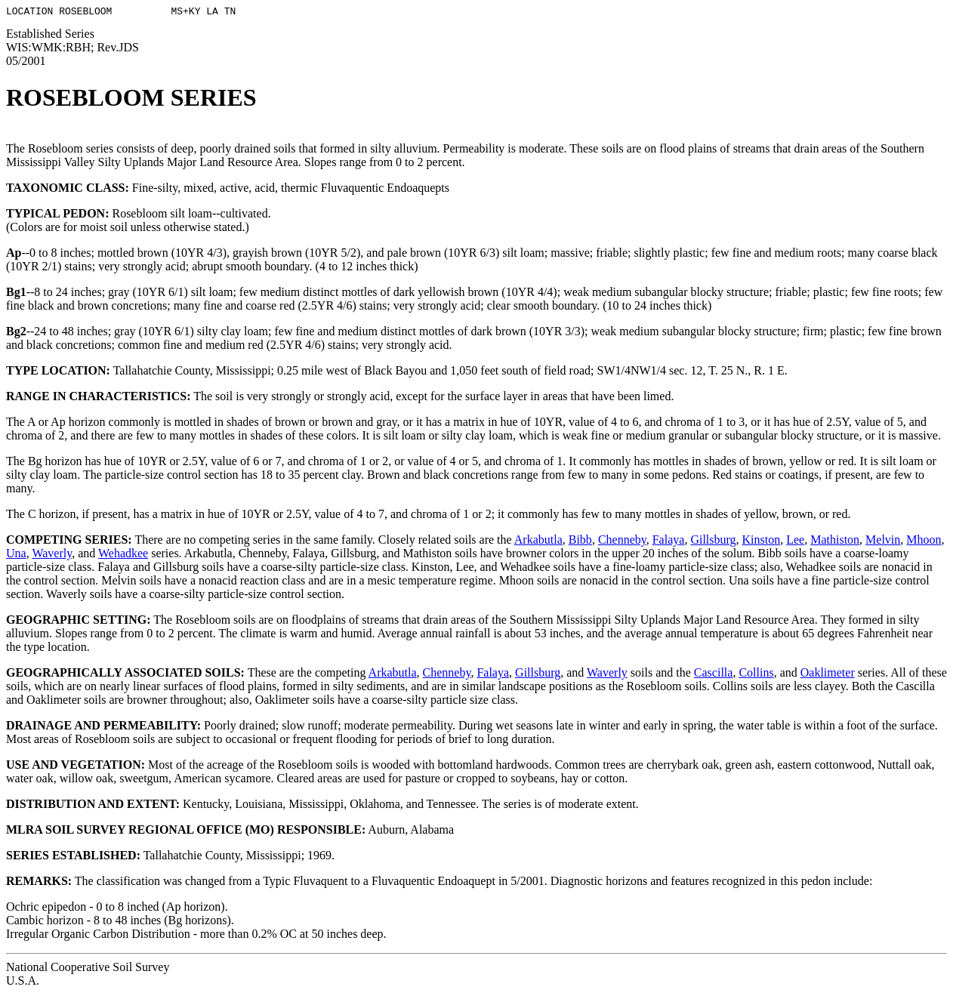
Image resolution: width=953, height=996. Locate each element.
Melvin (882, 541)
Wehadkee (123, 555)
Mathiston (834, 541)
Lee (795, 541)
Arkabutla (538, 541)
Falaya (668, 541)
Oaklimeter (827, 674)
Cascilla (713, 674)
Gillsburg (713, 541)
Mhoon (923, 541)
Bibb (580, 541)
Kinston (761, 541)
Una (16, 555)
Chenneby (622, 541)
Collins (756, 674)
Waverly (52, 555)
